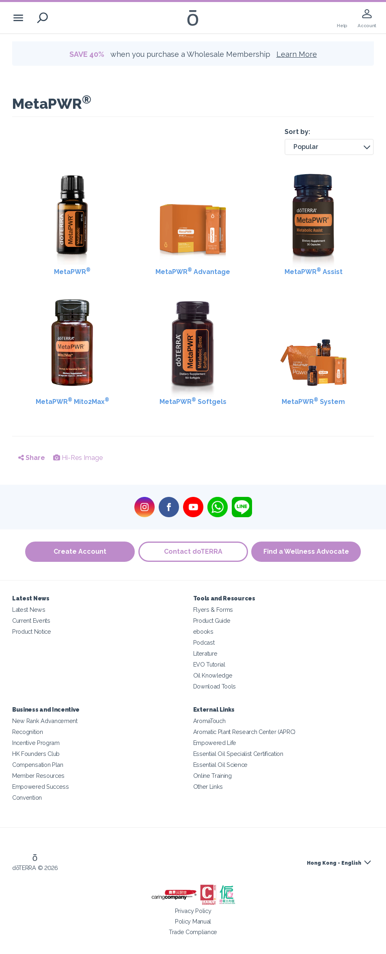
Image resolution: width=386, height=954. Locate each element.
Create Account (79, 551)
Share (31, 458)
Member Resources (38, 775)
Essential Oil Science (220, 764)
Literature (205, 653)
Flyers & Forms (213, 609)
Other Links (208, 786)
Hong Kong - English (334, 863)
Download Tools (214, 686)
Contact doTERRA (193, 551)
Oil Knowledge (213, 675)
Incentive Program (36, 742)
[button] (329, 147)
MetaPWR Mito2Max (72, 401)
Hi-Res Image (78, 458)
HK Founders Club (36, 753)
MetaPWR (72, 271)
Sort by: (297, 132)
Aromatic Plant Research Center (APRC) (244, 731)
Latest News (28, 609)
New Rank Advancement (45, 720)
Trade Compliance (193, 931)
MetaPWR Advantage (192, 271)
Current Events (31, 620)
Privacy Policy (193, 910)
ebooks (203, 631)
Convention (27, 797)
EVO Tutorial (209, 664)
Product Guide (212, 620)
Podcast (204, 642)
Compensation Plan (37, 764)
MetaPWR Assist (314, 271)
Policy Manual (193, 921)
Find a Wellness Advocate (306, 551)
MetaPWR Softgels (193, 401)
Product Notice (31, 631)
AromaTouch (209, 720)
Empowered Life (215, 742)
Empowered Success (40, 786)
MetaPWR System (313, 401)
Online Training (212, 775)
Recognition (27, 731)
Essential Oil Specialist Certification (238, 753)
